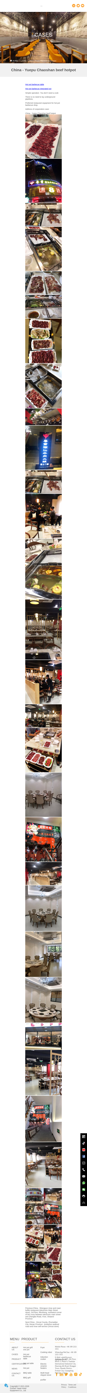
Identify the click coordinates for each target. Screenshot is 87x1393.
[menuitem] (41, 6)
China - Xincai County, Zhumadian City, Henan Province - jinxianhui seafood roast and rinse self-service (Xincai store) (42, 1324)
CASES (23, 61)
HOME (15, 61)
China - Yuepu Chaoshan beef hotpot (42, 61)
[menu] (41, 6)
